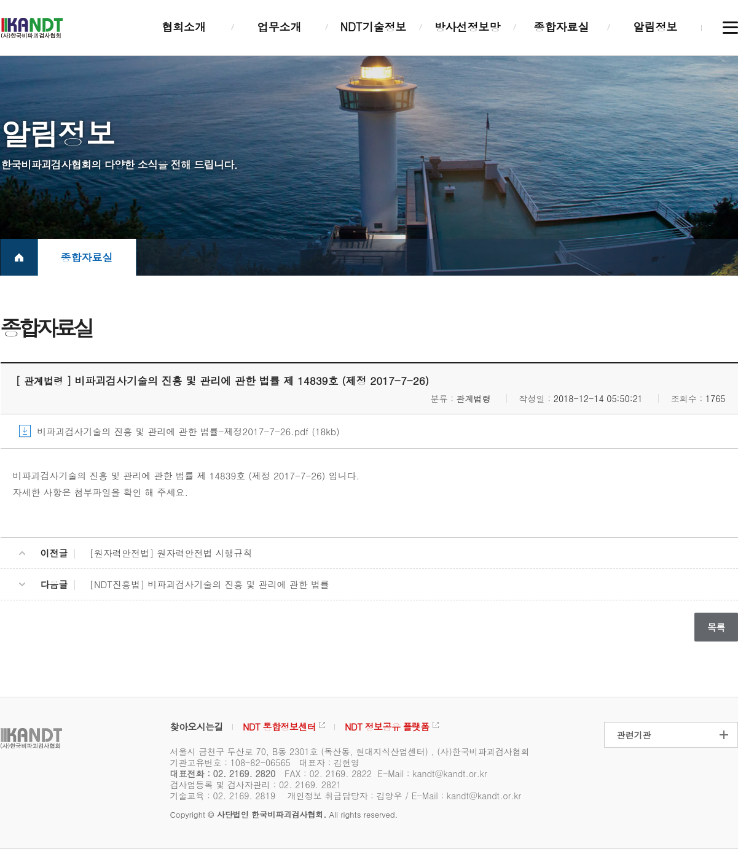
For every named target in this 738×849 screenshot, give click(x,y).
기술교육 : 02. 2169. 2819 (223, 795)
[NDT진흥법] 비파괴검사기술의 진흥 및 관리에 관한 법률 (209, 584)
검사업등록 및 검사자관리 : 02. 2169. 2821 (256, 784)
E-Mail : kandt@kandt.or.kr (432, 773)
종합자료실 (87, 257)
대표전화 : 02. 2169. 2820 (223, 773)
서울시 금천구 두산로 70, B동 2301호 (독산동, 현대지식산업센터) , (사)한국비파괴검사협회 (350, 751)
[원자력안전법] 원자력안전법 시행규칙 (171, 552)
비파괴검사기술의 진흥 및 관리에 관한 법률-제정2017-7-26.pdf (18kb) (188, 431)
